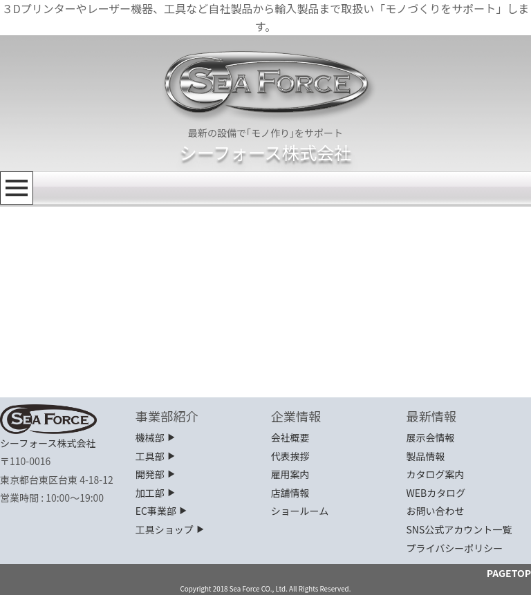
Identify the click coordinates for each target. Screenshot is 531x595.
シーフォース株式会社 (265, 152)
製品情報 (425, 456)
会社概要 (290, 437)
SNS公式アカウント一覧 (459, 529)
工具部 (156, 456)
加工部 (156, 493)
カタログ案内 (435, 474)
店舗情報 (290, 493)
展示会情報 (430, 437)
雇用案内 (290, 474)
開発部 (156, 474)
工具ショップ (170, 529)
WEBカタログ (435, 493)
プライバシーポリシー (454, 548)
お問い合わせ (435, 511)
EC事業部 (162, 511)
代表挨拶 (290, 456)
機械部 (156, 437)
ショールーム (300, 511)
